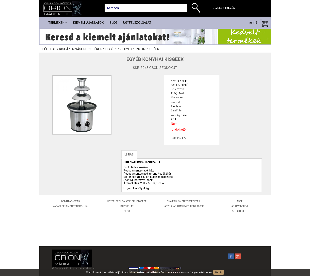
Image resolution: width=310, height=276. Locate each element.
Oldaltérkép (239, 211)
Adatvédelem (239, 206)
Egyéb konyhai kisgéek (140, 49)
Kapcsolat (126, 206)
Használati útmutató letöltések (183, 206)
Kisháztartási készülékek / (82, 49)
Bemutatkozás (70, 201)
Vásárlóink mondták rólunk (70, 206)
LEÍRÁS (129, 154)
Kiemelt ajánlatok (88, 22)
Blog (113, 22)
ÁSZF (239, 201)
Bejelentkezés (224, 7)
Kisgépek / (113, 49)
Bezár (218, 272)
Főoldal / (50, 49)
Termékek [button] (57, 22)
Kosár (258, 23)
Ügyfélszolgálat (137, 22)
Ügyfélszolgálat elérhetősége (126, 201)
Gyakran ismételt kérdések (183, 201)
